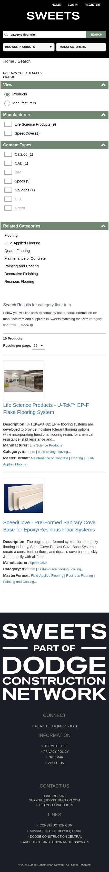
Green (20, 208)
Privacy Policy (56, 752)
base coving (46, 452)
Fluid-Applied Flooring (22, 243)
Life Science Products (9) (35, 124)
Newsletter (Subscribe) (56, 726)
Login (72, 5)
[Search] (54, 34)
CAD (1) (21, 163)
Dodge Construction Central (56, 836)
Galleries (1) (25, 190)
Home (56, 5)
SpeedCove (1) (27, 133)
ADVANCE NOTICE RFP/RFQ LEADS (56, 831)
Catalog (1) (24, 154)
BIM (18, 172)
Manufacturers (24, 103)
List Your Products (56, 805)
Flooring (11, 235)
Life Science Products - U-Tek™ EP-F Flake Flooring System (46, 408)
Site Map (56, 757)
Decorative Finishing (21, 274)
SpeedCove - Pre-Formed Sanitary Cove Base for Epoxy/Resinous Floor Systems (49, 526)
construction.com (56, 825)
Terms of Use (56, 746)
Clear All (9, 77)
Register (92, 5)
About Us (56, 763)
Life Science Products (46, 445)
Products (19, 94)
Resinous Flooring (19, 281)
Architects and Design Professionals (56, 842)
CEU (18, 199)
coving (63, 452)
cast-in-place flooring (53, 569)
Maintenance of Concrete (25, 258)
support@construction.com (54, 800)
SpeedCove (38, 563)
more (25, 325)
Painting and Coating (21, 266)
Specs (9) (23, 181)
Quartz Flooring (17, 251)
